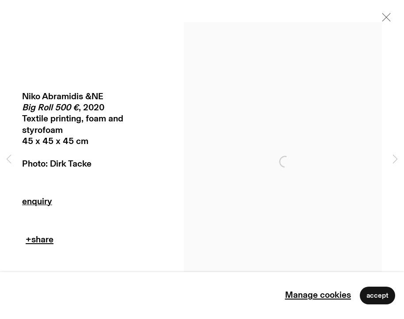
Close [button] (384, 20)
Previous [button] (9, 159)
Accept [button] (377, 295)
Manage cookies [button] (318, 295)
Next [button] (395, 159)
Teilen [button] (39, 241)
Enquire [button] (81, 203)
